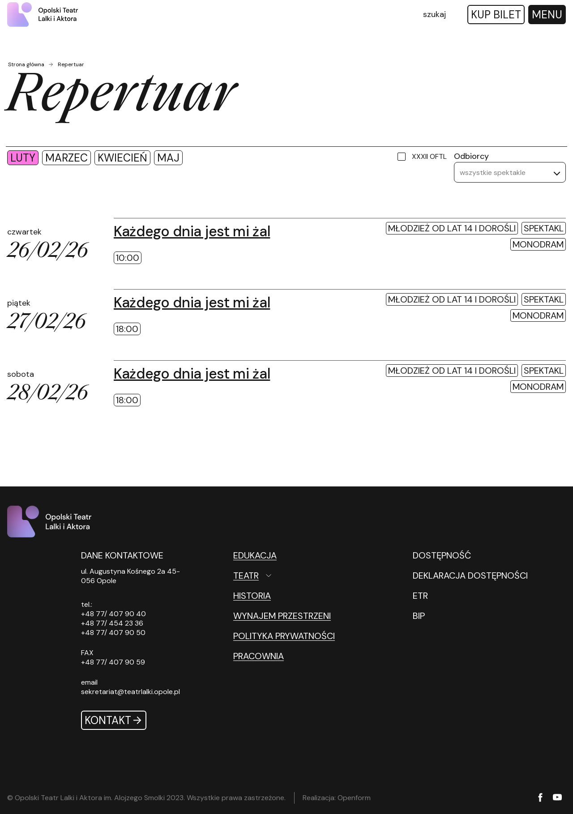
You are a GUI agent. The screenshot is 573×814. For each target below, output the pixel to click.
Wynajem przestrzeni (282, 616)
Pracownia (258, 656)
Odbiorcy (471, 156)
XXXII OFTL (429, 157)
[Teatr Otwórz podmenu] (292, 575)
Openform (354, 797)
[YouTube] (557, 798)
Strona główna (26, 64)
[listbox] (510, 172)
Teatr (246, 575)
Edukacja (255, 555)
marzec (66, 158)
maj (168, 158)
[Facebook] (540, 798)
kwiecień (122, 158)
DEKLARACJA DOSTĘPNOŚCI (470, 575)
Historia (252, 596)
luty (22, 158)
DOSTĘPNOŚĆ (442, 555)
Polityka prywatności (284, 636)
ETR (420, 596)
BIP (419, 616)
